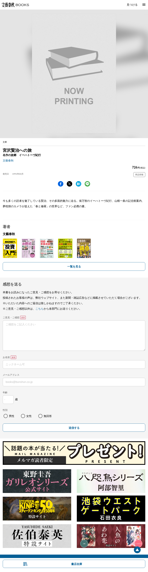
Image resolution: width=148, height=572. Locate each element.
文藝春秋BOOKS (15, 5)
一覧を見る (74, 266)
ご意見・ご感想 (11, 317)
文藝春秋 (8, 160)
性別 (5, 409)
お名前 (6, 357)
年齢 (5, 392)
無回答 (48, 416)
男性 (11, 416)
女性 (29, 416)
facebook (60, 184)
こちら (39, 308)
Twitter (69, 184)
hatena (78, 184)
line (87, 184)
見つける (132, 4)
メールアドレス (11, 374)
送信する (74, 427)
